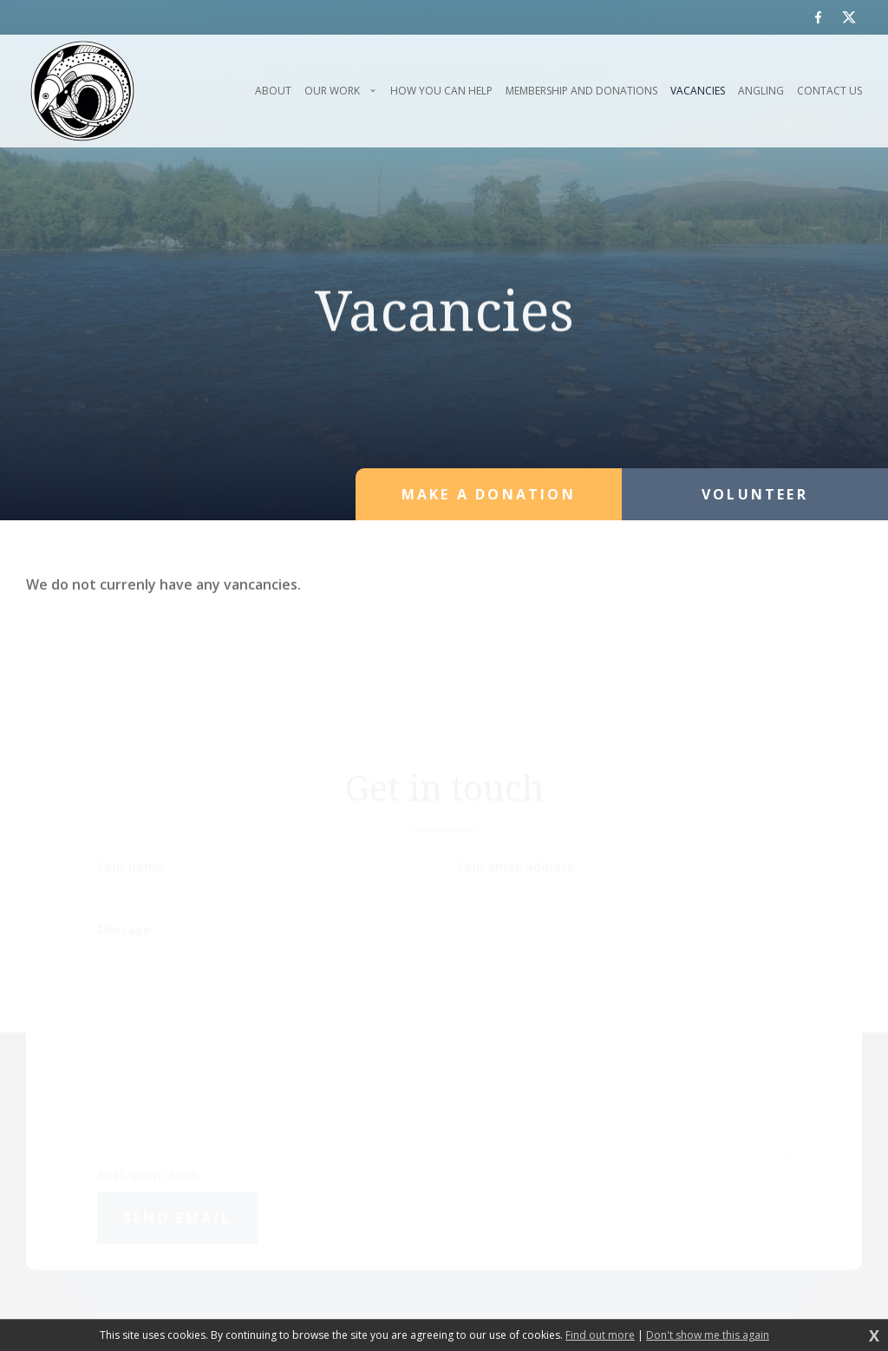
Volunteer (755, 494)
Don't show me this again (707, 1335)
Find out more (600, 1335)
